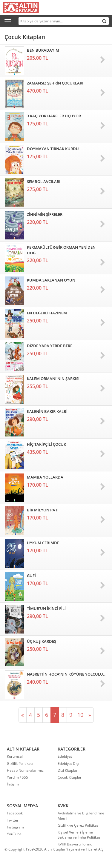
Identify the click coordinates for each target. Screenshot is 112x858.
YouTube (14, 834)
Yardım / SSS (17, 777)
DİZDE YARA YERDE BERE (49, 345)
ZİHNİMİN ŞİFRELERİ (45, 214)
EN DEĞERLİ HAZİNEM (47, 313)
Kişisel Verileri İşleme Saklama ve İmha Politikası (80, 835)
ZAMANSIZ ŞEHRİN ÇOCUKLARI (55, 83)
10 (80, 714)
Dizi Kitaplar (68, 770)
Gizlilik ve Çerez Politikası (78, 825)
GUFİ (31, 575)
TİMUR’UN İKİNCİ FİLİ (46, 608)
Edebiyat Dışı (68, 763)
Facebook (15, 813)
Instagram (15, 827)
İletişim (13, 784)
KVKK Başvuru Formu (75, 844)
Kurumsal (15, 756)
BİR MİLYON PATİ (43, 510)
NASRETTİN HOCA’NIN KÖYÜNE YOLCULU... (67, 674)
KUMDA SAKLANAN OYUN (51, 280)
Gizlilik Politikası (20, 763)
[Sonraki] (90, 715)
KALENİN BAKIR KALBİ (47, 411)
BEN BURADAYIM (43, 50)
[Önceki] (23, 715)
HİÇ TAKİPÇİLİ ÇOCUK (46, 444)
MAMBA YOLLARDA (45, 477)
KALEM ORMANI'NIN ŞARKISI (53, 378)
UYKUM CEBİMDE (43, 542)
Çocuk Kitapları (70, 777)
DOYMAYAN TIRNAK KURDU (53, 148)
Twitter (13, 820)
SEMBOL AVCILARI (43, 181)
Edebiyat (65, 756)
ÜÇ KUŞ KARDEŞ (41, 641)
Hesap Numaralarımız (25, 770)
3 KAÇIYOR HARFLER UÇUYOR (54, 116)
